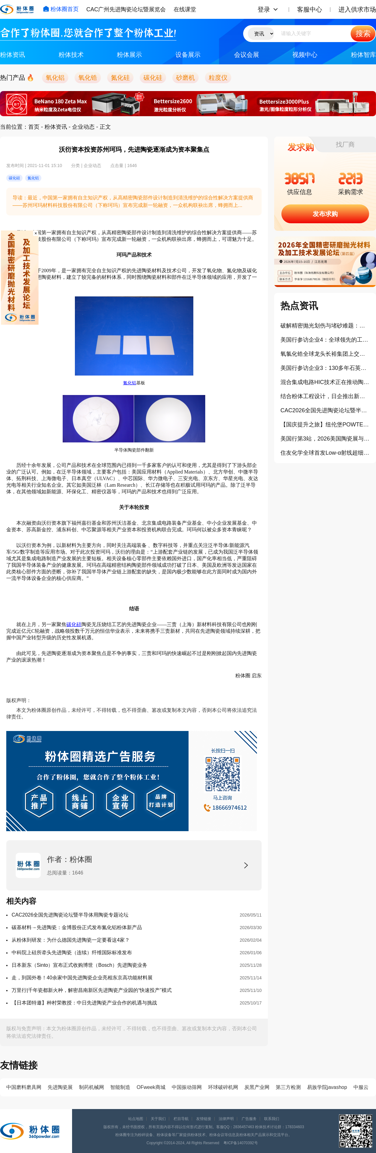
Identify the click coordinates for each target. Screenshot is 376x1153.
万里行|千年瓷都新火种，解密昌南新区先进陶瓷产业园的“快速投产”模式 (92, 990)
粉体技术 (71, 54)
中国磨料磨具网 (23, 1087)
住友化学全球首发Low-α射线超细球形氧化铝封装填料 (325, 453)
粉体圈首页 (61, 9)
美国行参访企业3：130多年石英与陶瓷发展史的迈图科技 (325, 368)
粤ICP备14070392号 (240, 1143)
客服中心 (309, 9)
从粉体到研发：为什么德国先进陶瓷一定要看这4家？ (71, 940)
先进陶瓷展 (60, 1087)
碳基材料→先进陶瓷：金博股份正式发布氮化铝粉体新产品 (77, 927)
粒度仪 (218, 77)
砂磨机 (185, 77)
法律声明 (226, 1119)
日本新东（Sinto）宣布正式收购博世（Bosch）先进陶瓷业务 (79, 965)
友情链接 (203, 1119)
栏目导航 (181, 1119)
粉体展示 (129, 54)
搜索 (363, 33)
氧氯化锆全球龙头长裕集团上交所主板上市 (325, 354)
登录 (264, 9)
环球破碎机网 (223, 1087)
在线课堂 (185, 9)
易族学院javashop (327, 1087)
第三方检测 (288, 1087)
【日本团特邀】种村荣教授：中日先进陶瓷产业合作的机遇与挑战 (84, 1002)
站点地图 (135, 1119)
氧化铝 (55, 77)
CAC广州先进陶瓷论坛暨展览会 (126, 9)
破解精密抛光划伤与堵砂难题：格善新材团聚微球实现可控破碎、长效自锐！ (325, 325)
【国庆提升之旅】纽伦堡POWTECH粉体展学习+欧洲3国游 (325, 424)
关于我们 (158, 1119)
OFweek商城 (151, 1087)
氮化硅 (120, 77)
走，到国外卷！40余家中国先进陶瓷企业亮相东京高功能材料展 (82, 977)
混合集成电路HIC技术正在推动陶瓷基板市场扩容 (325, 382)
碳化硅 (153, 77)
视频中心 (304, 54)
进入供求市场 (357, 9)
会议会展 (246, 54)
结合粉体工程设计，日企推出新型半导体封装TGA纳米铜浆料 (325, 396)
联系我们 (271, 1119)
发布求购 (325, 213)
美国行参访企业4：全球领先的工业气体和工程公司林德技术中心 (325, 340)
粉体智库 (363, 54)
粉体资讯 (12, 54)
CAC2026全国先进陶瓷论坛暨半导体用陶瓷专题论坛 (70, 915)
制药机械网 (91, 1087)
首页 (33, 127)
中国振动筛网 (187, 1087)
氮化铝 (129, 383)
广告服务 (249, 1119)
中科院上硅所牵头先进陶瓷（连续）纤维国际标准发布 (72, 952)
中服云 (360, 1087)
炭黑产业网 (256, 1087)
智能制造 (120, 1087)
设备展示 (188, 54)
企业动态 (83, 127)
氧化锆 (87, 77)
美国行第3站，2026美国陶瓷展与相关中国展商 (325, 439)
